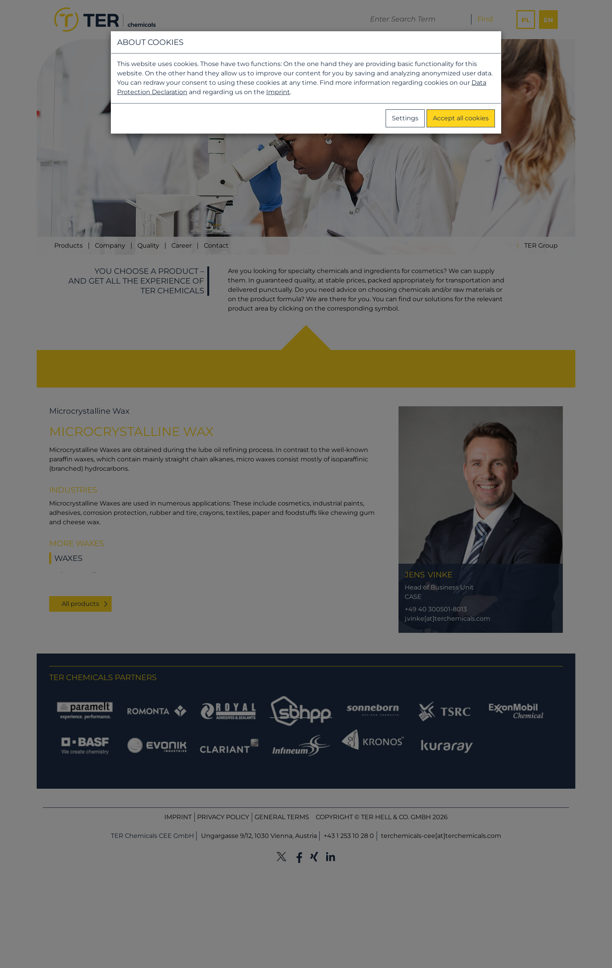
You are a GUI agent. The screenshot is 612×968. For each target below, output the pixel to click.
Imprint (278, 92)
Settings (405, 118)
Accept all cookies (461, 118)
